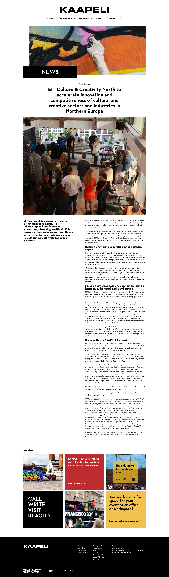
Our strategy (82, 550)
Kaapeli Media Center (100, 555)
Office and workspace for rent (121, 550)
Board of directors (98, 557)
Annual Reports (83, 552)
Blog (138, 548)
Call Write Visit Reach (39, 507)
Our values (81, 548)
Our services (85, 18)
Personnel (96, 559)
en (121, 18)
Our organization (66, 18)
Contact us (111, 18)
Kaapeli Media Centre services (121, 552)
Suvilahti (95, 552)
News (98, 18)
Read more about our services (125, 521)
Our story (48, 18)
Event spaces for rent (118, 548)
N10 (94, 550)
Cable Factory (97, 548)
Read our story (76, 483)
